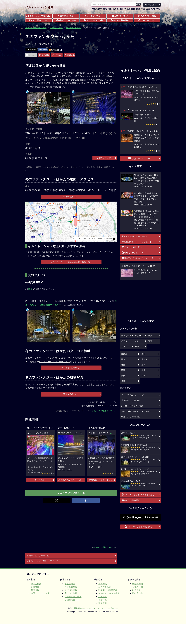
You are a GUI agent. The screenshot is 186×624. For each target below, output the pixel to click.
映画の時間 (137, 584)
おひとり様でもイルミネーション (136, 411)
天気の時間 (137, 587)
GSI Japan (98, 239)
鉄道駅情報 (70, 584)
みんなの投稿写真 (120, 20)
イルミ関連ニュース (39, 20)
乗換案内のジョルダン (84, 608)
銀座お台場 (126, 335)
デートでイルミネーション (133, 395)
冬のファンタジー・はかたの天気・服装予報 (70, 262)
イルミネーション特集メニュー (38, 16)
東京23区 (139, 335)
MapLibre (86, 239)
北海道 (116, 9)
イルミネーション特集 (39, 7)
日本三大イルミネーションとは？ (138, 258)
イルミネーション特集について (140, 526)
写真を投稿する (70, 394)
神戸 (123, 346)
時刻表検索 (36, 584)
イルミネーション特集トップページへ (43, 561)
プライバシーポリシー (107, 608)
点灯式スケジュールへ (133, 252)
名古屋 (124, 341)
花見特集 (102, 584)
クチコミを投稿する (70, 368)
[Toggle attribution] (114, 238)
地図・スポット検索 (40, 593)
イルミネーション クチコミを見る (138, 494)
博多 (30, 289)
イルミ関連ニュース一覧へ (135, 236)
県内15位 (54, 50)
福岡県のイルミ (73, 27)
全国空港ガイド (72, 600)
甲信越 (127, 9)
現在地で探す (151, 4)
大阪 (137, 341)
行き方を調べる (70, 197)
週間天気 (69, 55)
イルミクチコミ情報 (93, 20)
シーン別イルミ (93, 16)
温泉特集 (102, 603)
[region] (71, 222)
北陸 (133, 9)
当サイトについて (147, 20)
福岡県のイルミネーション (101, 480)
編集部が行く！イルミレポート (137, 241)
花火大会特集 (104, 587)
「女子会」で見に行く (131, 400)
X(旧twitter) (31, 49)
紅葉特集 (102, 596)
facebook (43, 49)
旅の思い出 (137, 593)
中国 (143, 9)
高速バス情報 (71, 593)
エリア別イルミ (66, 16)
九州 (153, 9)
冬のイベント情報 (147, 16)
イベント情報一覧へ (132, 247)
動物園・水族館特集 (107, 590)
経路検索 (35, 587)
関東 (105, 9)
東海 (138, 9)
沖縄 (158, 9)
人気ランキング (120, 16)
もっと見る (40, 480)
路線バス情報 (71, 590)
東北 (121, 9)
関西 (110, 9)
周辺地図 (44, 55)
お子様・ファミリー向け (132, 406)
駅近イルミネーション (131, 417)
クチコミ (57, 55)
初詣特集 (102, 600)
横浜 (150, 335)
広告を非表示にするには (104, 547)
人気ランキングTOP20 (139, 158)
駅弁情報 (136, 590)
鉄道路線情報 (71, 587)
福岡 (137, 346)
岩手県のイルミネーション (70, 480)
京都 (150, 341)
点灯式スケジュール (66, 20)
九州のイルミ (56, 27)
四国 (148, 9)
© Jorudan (108, 239)
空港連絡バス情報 (73, 596)
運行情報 (35, 590)
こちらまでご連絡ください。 (103, 411)
